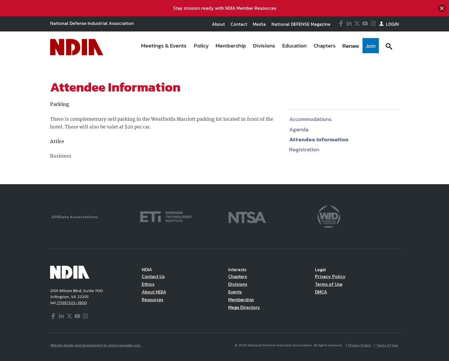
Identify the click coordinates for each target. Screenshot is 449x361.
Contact (239, 24)
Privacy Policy (330, 276)
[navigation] (258, 47)
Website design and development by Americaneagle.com (95, 345)
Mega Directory (244, 307)
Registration (304, 149)
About (218, 24)
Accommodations (310, 119)
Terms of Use (328, 284)
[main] (224, 123)
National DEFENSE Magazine (300, 24)
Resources (152, 299)
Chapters (237, 276)
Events (235, 291)
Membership (241, 299)
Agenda (298, 129)
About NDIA (154, 291)
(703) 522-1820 (71, 302)
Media (259, 24)
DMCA (321, 291)
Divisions (237, 284)
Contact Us (153, 276)
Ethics (148, 284)
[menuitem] (164, 47)
